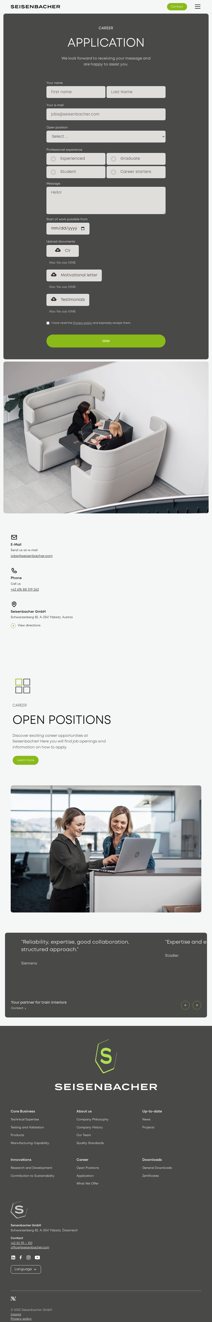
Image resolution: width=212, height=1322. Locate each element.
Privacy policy (82, 323)
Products (17, 1135)
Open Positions (88, 1168)
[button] (197, 6)
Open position (57, 127)
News (146, 1120)
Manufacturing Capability (30, 1143)
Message (53, 183)
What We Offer (88, 1184)
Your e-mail (55, 105)
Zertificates (150, 1176)
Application (85, 1176)
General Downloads (157, 1168)
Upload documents (60, 241)
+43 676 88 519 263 (25, 589)
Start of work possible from (66, 219)
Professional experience (64, 150)
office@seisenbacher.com (30, 1248)
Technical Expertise (25, 1120)
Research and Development (31, 1168)
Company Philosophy (93, 1120)
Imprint (16, 1314)
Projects (148, 1127)
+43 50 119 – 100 (21, 1243)
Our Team (84, 1135)
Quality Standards (90, 1143)
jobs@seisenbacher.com (32, 556)
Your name (54, 83)
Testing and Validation (27, 1127)
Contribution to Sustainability (32, 1176)
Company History (90, 1127)
